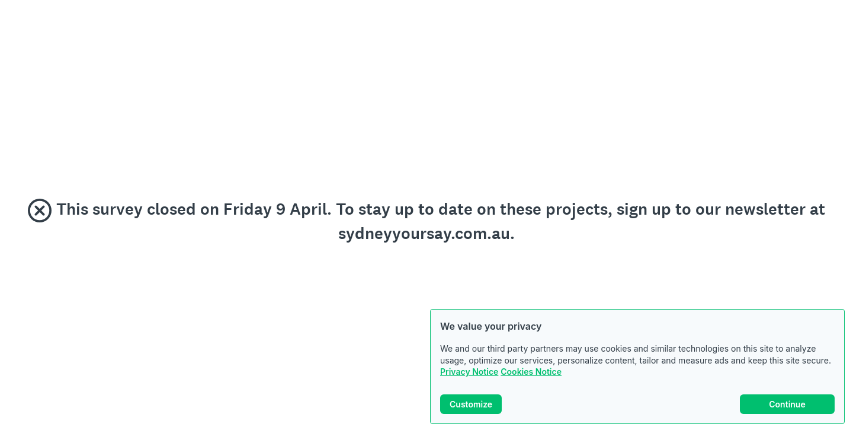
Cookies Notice (531, 372)
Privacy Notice (469, 372)
